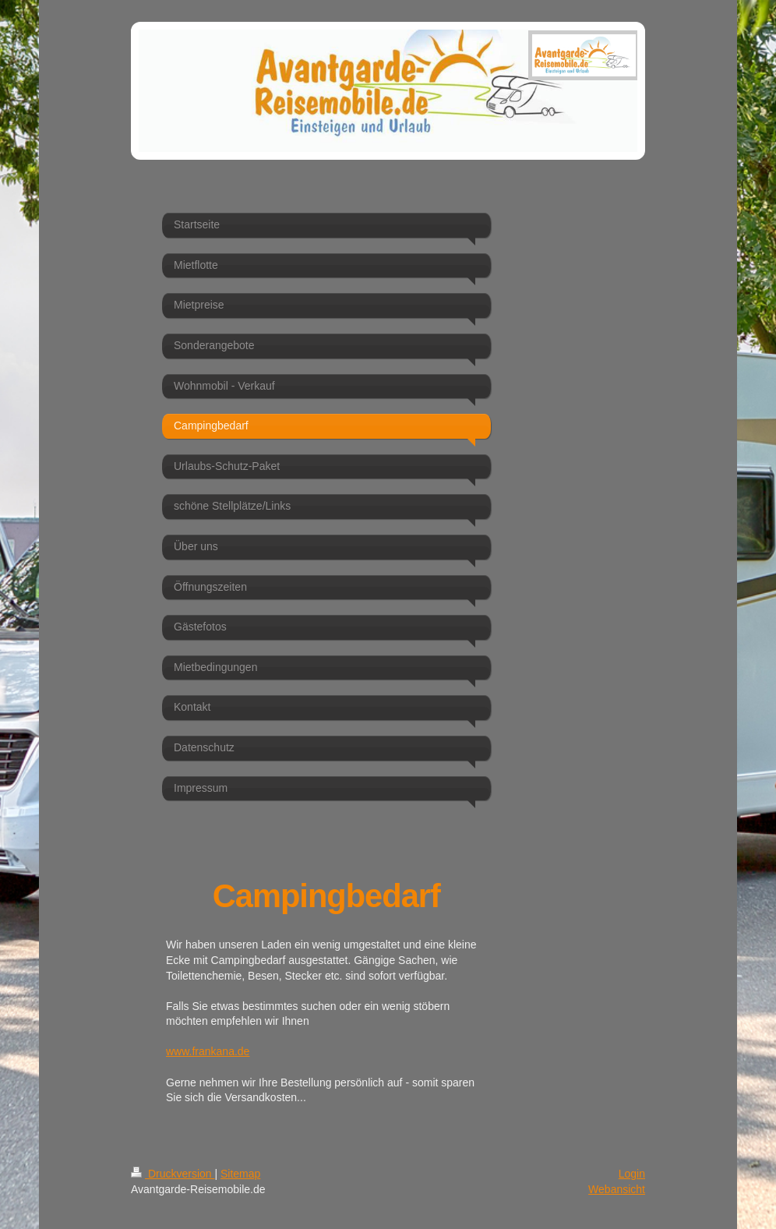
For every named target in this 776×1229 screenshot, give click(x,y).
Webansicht (616, 1189)
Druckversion (172, 1173)
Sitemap (240, 1173)
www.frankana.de (207, 1051)
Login (632, 1173)
